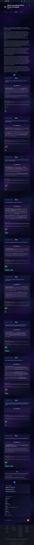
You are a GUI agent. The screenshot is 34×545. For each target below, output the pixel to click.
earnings (6, 232)
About (7, 527)
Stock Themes (20, 533)
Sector (6, 506)
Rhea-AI (7, 531)
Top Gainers (20, 528)
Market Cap (7, 498)
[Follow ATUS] (29, 5)
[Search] (27, 1)
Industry (7, 503)
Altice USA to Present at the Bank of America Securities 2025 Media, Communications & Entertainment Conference (16, 325)
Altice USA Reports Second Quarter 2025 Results (14, 360)
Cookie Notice (14, 528)
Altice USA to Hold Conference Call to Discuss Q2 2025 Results (16, 438)
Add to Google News (27, 532)
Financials (11, 11)
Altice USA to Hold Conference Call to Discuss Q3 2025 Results (16, 242)
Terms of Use (14, 527)
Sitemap (7, 532)
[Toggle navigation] (29, 1)
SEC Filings (20, 11)
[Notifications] (24, 1)
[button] (22, 1)
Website (6, 508)
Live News (20, 534)
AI (5, 111)
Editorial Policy (7, 528)
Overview (6, 11)
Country (6, 511)
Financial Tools (20, 536)
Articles (20, 527)
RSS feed (27, 527)
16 (19, 74)
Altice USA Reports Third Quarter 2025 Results (13, 202)
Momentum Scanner (20, 532)
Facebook (26, 528)
